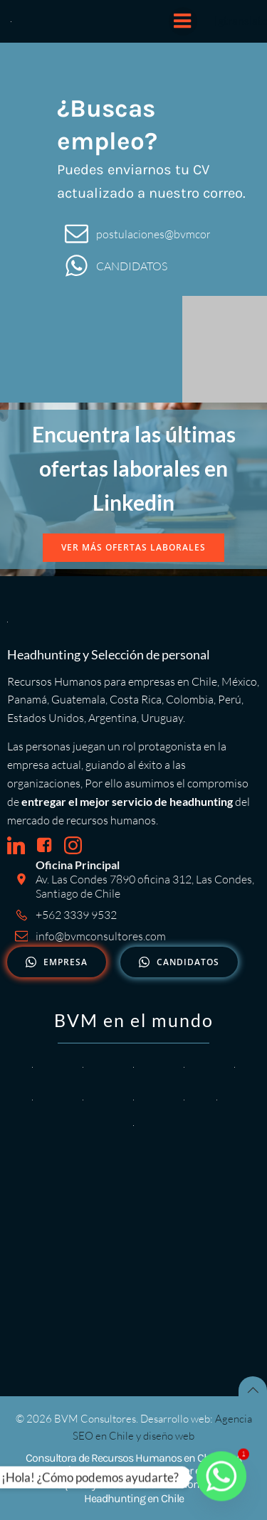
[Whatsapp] (221, 1477)
